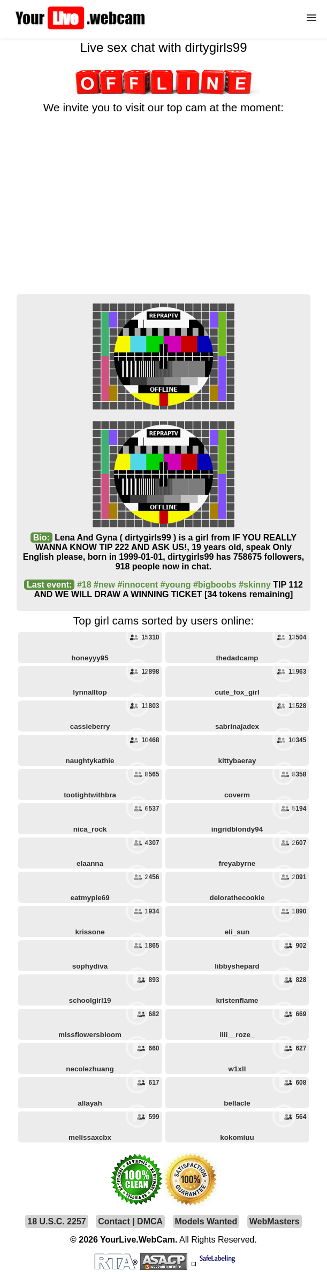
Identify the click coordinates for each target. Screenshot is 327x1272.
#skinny (255, 584)
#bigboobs (215, 584)
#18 (84, 584)
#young (176, 584)
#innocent (138, 584)
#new (104, 584)
